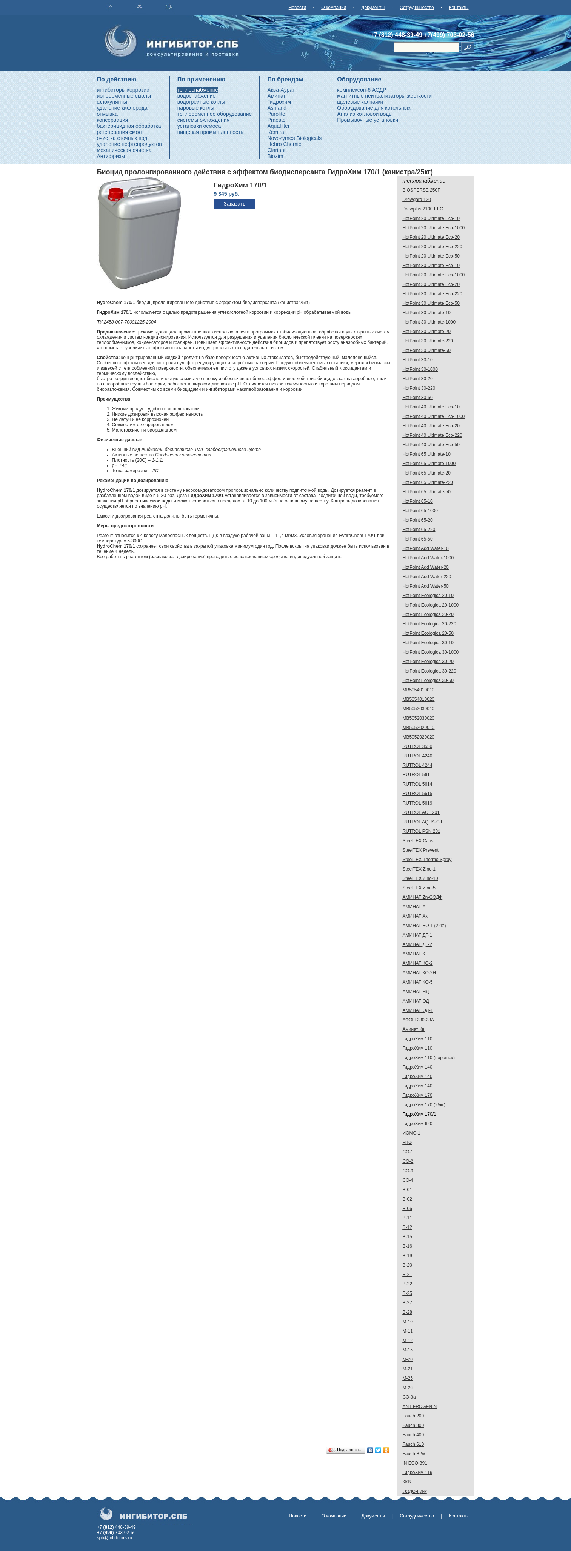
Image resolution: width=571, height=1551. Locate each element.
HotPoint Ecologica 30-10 (428, 642)
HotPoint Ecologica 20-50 (428, 633)
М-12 (408, 1340)
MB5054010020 (419, 699)
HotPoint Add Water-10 (426, 548)
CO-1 (408, 1152)
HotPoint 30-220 (419, 388)
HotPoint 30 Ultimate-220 (428, 341)
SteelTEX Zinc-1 (419, 869)
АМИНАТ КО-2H (419, 972)
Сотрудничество (417, 7)
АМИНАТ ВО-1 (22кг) (424, 925)
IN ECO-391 (415, 1463)
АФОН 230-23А (418, 1020)
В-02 (407, 1199)
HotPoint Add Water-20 (426, 567)
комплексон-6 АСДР (361, 90)
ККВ (407, 1482)
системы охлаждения (203, 120)
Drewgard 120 (417, 199)
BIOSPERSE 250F (421, 190)
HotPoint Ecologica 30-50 (428, 680)
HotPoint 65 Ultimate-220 (428, 482)
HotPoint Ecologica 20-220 (429, 624)
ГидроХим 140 (417, 1067)
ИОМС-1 (411, 1133)
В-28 (407, 1312)
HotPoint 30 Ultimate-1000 (429, 322)
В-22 (407, 1284)
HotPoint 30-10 (418, 359)
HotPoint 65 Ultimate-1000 (429, 463)
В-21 (407, 1274)
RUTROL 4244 (417, 765)
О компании (333, 7)
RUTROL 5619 (417, 803)
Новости (297, 7)
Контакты (459, 7)
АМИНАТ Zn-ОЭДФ (423, 897)
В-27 (407, 1302)
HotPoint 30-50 (418, 397)
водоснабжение (196, 96)
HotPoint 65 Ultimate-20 (427, 473)
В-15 (407, 1236)
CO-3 (408, 1170)
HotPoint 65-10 (418, 501)
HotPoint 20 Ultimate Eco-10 (431, 218)
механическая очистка (124, 150)
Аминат (276, 96)
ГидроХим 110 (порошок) (429, 1057)
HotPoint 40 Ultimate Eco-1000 (434, 416)
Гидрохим (279, 102)
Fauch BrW (414, 1453)
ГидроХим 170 (417, 1095)
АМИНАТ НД (416, 991)
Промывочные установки (367, 120)
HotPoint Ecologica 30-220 (429, 671)
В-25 (407, 1293)
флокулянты (112, 102)
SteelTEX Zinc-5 (419, 888)
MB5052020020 (419, 737)
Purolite (276, 114)
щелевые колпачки (360, 102)
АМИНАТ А (414, 906)
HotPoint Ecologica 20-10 (428, 595)
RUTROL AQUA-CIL (423, 822)
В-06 (407, 1208)
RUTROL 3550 (417, 746)
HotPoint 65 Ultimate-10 (427, 454)
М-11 (408, 1331)
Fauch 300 (413, 1425)
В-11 (407, 1218)
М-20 (408, 1359)
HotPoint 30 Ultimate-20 (427, 331)
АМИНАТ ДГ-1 (417, 935)
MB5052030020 (419, 718)
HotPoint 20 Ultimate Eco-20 (431, 237)
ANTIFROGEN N (420, 1406)
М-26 (408, 1387)
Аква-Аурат (281, 90)
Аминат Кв (414, 1029)
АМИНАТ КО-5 (418, 982)
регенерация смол (119, 132)
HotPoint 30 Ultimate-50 (427, 350)
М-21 (408, 1368)
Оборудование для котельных (374, 108)
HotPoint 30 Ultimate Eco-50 (431, 303)
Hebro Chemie (284, 144)
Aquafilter (278, 126)
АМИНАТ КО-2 (418, 963)
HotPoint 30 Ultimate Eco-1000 (434, 275)
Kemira (275, 132)
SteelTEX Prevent (421, 850)
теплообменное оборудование (214, 114)
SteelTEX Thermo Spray (427, 859)
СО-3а (409, 1397)
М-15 (408, 1350)
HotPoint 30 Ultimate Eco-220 (432, 293)
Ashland (276, 108)
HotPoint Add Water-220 (427, 576)
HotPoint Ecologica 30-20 (428, 661)
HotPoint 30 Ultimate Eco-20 (431, 284)
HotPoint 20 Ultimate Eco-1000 (434, 227)
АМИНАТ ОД (416, 1001)
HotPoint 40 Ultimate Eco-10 (431, 407)
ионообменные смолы (124, 96)
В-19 (407, 1255)
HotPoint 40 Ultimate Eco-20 (431, 425)
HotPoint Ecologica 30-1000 (431, 652)
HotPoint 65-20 (418, 520)
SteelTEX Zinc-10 (420, 878)
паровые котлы (195, 108)
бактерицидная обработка (129, 126)
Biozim (275, 156)
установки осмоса (199, 126)
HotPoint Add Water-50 (426, 586)
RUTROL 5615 (417, 793)
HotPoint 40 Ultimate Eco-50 (431, 444)
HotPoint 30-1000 (420, 369)
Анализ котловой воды (364, 114)
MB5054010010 (419, 690)
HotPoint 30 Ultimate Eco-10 (431, 265)
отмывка (107, 114)
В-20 (407, 1265)
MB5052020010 (419, 727)
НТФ (407, 1142)
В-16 (407, 1246)
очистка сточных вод (122, 138)
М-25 (408, 1378)
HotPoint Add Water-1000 (428, 558)
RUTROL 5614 (417, 784)
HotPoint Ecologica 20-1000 (431, 605)
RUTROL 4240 (417, 756)
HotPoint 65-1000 (420, 510)
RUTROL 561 (416, 774)
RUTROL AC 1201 (421, 812)
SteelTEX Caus (418, 840)
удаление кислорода (122, 108)
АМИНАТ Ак (415, 916)
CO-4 (408, 1180)
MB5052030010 (419, 708)
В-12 (407, 1227)
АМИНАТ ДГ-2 (417, 944)
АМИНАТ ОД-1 (418, 1010)
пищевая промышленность (210, 132)
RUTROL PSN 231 (421, 831)
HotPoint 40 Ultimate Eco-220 (432, 435)
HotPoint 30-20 (418, 378)
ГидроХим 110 (417, 1038)
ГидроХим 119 (417, 1472)
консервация (112, 120)
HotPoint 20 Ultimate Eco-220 (432, 246)
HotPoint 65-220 (419, 529)
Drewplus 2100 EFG (423, 209)
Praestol (276, 120)
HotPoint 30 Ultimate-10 (427, 312)
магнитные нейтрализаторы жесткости (384, 96)
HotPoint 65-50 (418, 539)
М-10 (408, 1321)
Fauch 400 (413, 1434)
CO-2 (408, 1161)
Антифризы (111, 156)
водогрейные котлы (201, 102)
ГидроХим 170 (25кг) (424, 1104)
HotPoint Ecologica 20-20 (428, 614)
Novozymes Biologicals (294, 138)
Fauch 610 (413, 1444)
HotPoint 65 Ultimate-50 (427, 491)
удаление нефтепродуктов (129, 144)
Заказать (235, 204)
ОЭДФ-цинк (415, 1491)
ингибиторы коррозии (123, 90)
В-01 (407, 1189)
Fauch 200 (413, 1416)
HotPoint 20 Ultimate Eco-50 (431, 256)
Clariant (276, 150)
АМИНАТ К (414, 954)
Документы (373, 7)
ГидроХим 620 (417, 1123)
